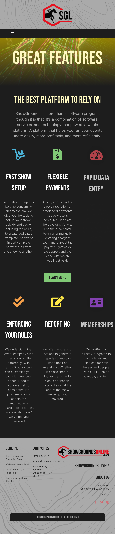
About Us (102, 477)
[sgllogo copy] (57, 4)
